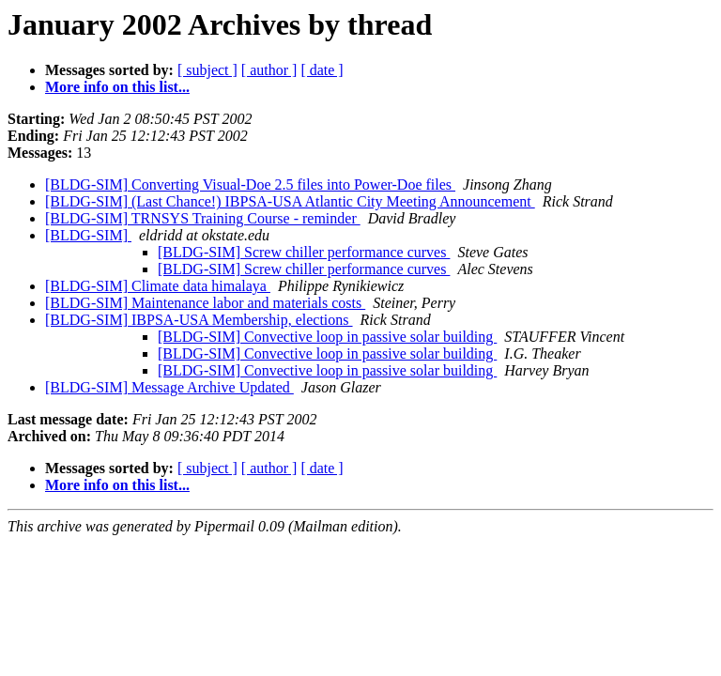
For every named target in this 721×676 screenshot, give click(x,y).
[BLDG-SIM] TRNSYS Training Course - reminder (202, 218)
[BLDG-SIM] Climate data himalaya (157, 286)
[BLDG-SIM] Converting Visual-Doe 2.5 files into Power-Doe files (250, 184)
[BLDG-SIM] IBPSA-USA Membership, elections (199, 320)
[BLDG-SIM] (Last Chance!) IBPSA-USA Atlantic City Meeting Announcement (290, 201)
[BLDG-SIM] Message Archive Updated (169, 387)
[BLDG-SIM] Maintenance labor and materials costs (205, 303)
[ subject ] (207, 70)
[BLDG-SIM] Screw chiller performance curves (304, 252)
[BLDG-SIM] (88, 235)
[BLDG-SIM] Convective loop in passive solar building (327, 337)
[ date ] (321, 70)
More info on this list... (117, 87)
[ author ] (269, 70)
